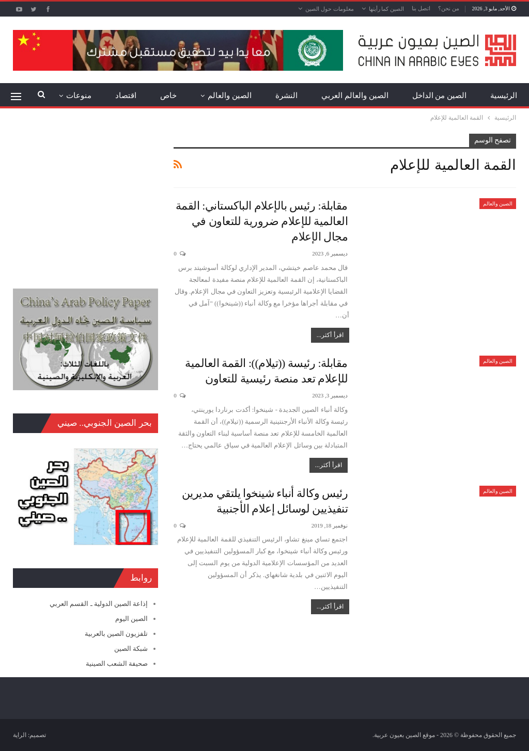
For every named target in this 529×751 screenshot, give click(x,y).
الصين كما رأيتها (386, 9)
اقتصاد (125, 95)
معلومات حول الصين (329, 9)
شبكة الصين (131, 648)
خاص (168, 95)
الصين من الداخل (439, 95)
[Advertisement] (85, 198)
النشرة (286, 95)
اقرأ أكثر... (330, 335)
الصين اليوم (131, 618)
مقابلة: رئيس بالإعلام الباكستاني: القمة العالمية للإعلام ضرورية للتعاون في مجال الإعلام (262, 221)
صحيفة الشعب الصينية (117, 663)
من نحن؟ (448, 8)
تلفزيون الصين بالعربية (116, 633)
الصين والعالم (230, 95)
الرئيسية (503, 95)
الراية (19, 735)
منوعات (78, 95)
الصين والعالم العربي (354, 95)
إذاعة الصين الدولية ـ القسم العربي (99, 604)
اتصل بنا (421, 8)
